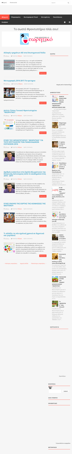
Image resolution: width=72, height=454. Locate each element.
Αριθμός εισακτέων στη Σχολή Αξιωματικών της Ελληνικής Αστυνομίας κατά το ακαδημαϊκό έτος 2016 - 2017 (25, 174)
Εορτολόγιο (62, 376)
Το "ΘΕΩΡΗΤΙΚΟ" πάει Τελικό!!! (62, 304)
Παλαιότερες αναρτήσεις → (38, 263)
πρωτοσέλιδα (60, 443)
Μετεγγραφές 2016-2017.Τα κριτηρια (19, 80)
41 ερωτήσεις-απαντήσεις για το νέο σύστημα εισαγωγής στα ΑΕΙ (59, 216)
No (25, 56)
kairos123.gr (68, 84)
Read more (43, 73)
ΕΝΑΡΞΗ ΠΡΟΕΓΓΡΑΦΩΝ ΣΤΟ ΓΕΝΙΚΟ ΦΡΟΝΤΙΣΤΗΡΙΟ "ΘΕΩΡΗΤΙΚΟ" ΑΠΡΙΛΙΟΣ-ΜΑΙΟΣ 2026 (59, 102)
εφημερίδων (67, 443)
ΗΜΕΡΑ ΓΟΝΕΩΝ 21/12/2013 (62, 236)
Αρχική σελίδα (24, 263)
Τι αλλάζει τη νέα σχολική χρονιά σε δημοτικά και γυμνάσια (24, 234)
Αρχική (4, 2)
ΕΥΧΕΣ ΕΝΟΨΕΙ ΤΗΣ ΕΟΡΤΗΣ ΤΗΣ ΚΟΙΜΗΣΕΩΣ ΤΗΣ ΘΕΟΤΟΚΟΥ (25, 204)
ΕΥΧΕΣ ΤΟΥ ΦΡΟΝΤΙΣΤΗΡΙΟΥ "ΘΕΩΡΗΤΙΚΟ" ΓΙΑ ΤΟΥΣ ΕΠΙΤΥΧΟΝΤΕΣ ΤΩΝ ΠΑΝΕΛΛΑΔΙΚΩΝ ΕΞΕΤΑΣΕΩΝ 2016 (23, 142)
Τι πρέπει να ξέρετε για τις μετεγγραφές (59, 145)
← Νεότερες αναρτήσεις (10, 263)
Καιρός (58, 84)
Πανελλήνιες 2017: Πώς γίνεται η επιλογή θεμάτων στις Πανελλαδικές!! (59, 167)
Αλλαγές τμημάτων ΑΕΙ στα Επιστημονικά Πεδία (24, 52)
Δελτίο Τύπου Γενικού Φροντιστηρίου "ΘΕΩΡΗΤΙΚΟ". (20, 111)
